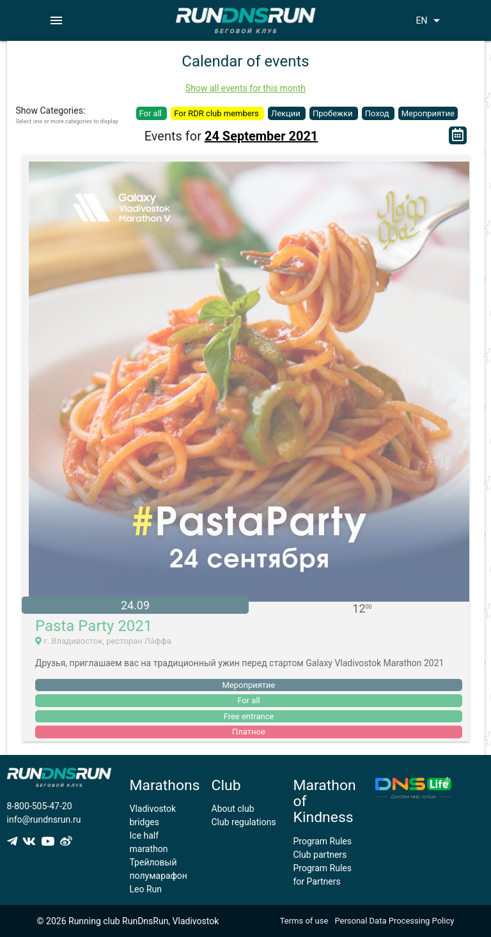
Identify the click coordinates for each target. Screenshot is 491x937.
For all (151, 113)
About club (233, 809)
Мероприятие (428, 113)
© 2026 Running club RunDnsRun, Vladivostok (128, 921)
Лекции (286, 113)
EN (430, 20)
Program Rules (322, 841)
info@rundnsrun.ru (44, 819)
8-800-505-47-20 (39, 806)
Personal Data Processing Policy (394, 921)
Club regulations (244, 822)
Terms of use (304, 921)
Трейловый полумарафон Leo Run (158, 875)
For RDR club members (217, 113)
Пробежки (334, 113)
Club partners (320, 854)
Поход (378, 113)
